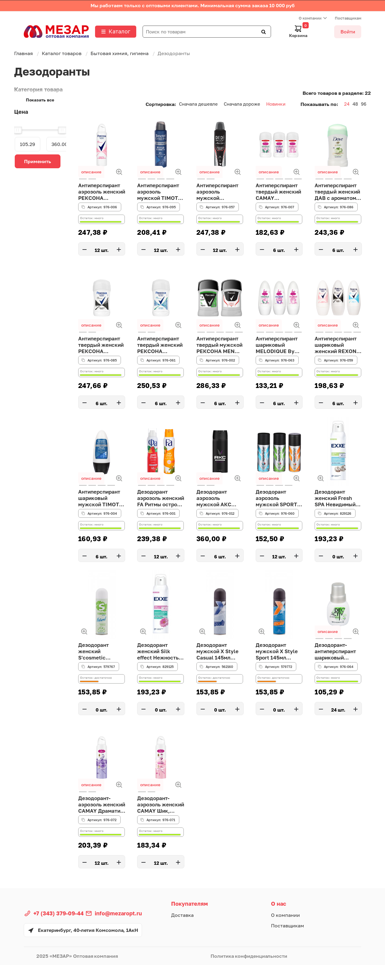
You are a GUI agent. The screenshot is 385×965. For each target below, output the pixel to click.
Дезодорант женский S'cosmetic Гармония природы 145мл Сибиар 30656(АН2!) (99, 652)
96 (363, 104)
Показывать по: (319, 104)
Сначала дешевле (198, 104)
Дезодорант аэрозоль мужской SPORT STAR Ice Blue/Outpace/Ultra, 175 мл (279, 499)
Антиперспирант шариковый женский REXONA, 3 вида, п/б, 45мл (337, 346)
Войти (347, 32)
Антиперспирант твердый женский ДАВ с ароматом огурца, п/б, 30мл (337, 192)
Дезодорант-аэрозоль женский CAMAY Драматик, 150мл (101, 805)
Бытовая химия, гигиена (120, 53)
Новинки (275, 104)
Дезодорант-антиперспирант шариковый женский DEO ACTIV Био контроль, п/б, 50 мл (337, 652)
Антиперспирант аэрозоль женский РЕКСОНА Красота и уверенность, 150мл (100, 192)
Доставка (182, 915)
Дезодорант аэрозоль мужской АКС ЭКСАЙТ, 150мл (217, 499)
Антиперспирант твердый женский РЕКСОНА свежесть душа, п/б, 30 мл (159, 346)
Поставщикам (348, 18)
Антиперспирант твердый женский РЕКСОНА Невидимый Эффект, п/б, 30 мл (100, 346)
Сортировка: (161, 104)
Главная (23, 53)
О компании (310, 18)
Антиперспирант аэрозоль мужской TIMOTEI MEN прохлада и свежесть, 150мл (159, 192)
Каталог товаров (62, 53)
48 (355, 104)
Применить (37, 161)
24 (347, 104)
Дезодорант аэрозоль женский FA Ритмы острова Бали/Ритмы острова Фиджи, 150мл (159, 499)
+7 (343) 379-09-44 (58, 913)
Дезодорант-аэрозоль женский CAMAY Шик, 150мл (159, 805)
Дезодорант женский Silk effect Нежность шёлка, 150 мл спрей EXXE (159, 652)
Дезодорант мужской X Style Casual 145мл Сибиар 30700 (218, 652)
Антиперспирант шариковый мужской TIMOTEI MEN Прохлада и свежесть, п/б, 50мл (100, 499)
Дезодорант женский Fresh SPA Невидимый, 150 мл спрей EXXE (337, 499)
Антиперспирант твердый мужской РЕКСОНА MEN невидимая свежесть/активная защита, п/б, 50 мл (219, 346)
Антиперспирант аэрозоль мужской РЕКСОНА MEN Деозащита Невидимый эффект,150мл (218, 192)
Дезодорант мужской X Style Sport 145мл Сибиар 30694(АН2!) (278, 652)
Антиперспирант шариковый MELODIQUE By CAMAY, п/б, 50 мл (278, 346)
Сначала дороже (242, 104)
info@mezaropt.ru (118, 913)
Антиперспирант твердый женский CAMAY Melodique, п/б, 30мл (278, 192)
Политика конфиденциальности (249, 956)
